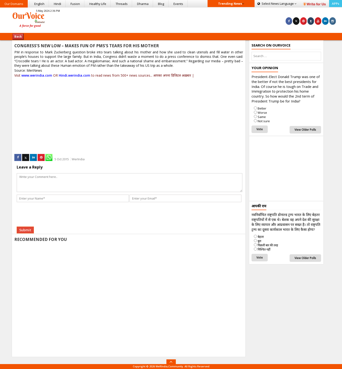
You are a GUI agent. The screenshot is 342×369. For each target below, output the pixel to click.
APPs (335, 3)
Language (276, 3)
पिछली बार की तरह (268, 245)
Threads (122, 4)
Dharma (143, 4)
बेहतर (261, 237)
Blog (161, 4)
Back (18, 36)
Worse (262, 112)
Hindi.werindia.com (74, 75)
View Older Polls (305, 130)
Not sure (264, 121)
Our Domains (13, 4)
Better (262, 108)
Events (178, 4)
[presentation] (52, 212)
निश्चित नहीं (264, 249)
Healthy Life (97, 4)
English (39, 4)
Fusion (75, 4)
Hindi (57, 4)
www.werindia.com (36, 75)
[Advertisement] (171, 19)
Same (262, 117)
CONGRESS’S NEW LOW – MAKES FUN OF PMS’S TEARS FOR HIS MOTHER (86, 45)
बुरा (259, 241)
